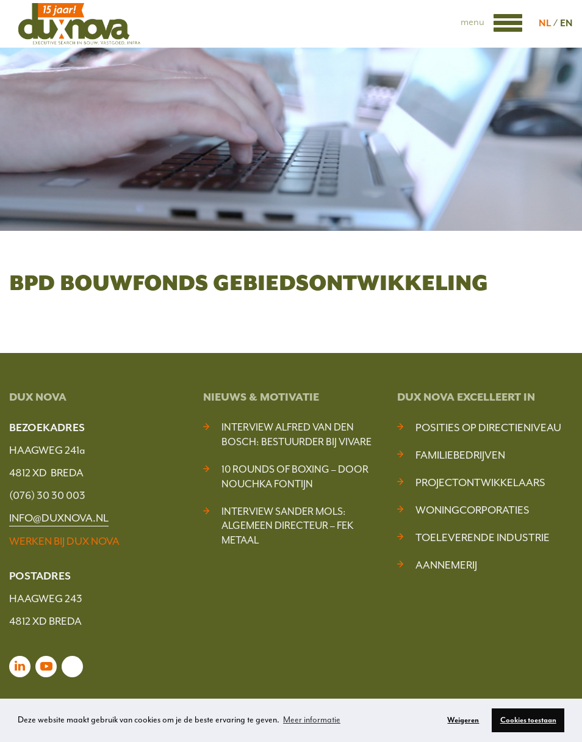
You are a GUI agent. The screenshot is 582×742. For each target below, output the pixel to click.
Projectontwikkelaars (480, 482)
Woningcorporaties (472, 510)
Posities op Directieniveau (488, 427)
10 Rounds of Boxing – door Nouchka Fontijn (294, 476)
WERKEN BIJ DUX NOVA (64, 541)
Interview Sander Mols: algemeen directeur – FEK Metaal (287, 526)
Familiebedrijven (460, 455)
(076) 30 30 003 (47, 495)
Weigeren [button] (463, 720)
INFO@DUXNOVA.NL (59, 518)
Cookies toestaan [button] (528, 720)
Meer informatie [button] (311, 720)
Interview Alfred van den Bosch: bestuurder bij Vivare (296, 434)
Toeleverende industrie (482, 537)
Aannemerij (446, 565)
